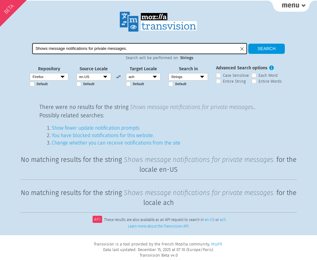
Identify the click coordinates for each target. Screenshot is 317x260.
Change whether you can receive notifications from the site (116, 143)
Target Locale (143, 69)
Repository (49, 69)
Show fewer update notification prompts (95, 128)
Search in (188, 69)
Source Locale (94, 69)
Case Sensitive (236, 75)
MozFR (216, 244)
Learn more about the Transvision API (158, 226)
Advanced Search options (241, 68)
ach (223, 220)
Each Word (268, 75)
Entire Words (270, 81)
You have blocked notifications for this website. (103, 135)
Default (42, 84)
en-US (210, 220)
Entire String (234, 81)
